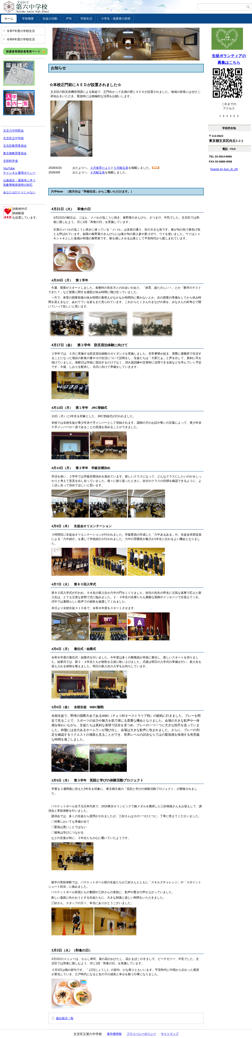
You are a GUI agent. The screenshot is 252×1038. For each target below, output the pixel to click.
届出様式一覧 (65, 1018)
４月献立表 (97, 172)
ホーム (8, 18)
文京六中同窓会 (13, 130)
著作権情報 (114, 1033)
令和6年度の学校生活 (21, 39)
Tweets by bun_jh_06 (224, 169)
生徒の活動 (50, 18)
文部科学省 (10, 161)
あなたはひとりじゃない (19, 192)
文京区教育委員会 (15, 145)
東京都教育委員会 (15, 153)
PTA (69, 18)
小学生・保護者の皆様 (115, 18)
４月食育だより (100, 167)
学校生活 (86, 18)
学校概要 (28, 18)
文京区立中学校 (13, 138)
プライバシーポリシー (141, 1033)
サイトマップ (169, 1033)
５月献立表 (121, 167)
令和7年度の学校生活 (21, 31)
